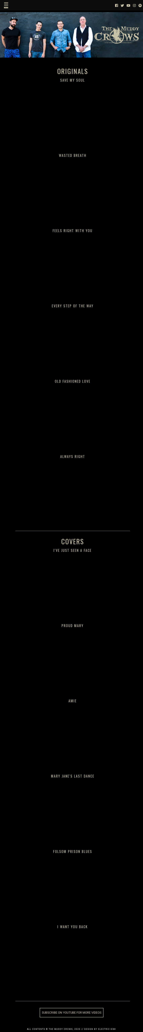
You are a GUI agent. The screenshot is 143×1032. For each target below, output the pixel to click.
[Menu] (6, 5)
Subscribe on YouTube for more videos (71, 1012)
